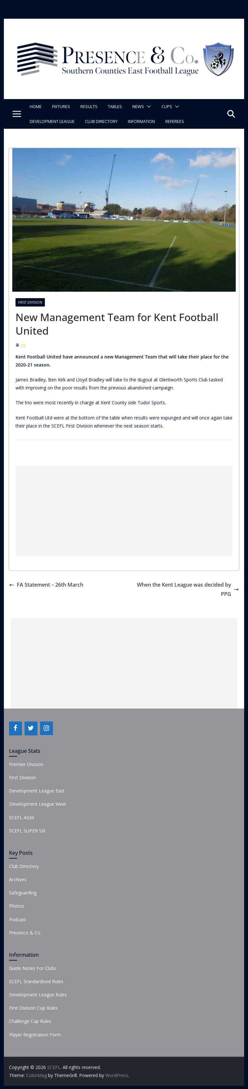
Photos (16, 906)
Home (36, 106)
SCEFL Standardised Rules (36, 981)
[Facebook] (15, 728)
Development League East (37, 791)
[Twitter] (31, 728)
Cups (166, 106)
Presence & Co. (25, 933)
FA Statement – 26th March (46, 584)
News (138, 106)
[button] (147, 106)
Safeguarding (22, 893)
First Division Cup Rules (33, 1008)
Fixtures (61, 106)
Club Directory (101, 121)
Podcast (17, 919)
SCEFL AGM (21, 817)
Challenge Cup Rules (30, 1021)
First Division (30, 302)
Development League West (37, 804)
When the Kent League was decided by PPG (188, 589)
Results (89, 106)
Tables (115, 106)
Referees (174, 121)
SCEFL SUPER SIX (27, 831)
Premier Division (26, 764)
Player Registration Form (35, 1035)
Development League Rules (38, 995)
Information (141, 121)
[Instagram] (46, 728)
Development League (52, 121)
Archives (17, 879)
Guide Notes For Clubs (32, 968)
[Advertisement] (124, 511)
